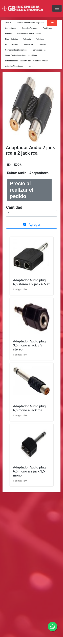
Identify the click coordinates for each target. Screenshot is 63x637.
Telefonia (27, 39)
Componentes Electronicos (16, 50)
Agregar (31, 225)
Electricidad (47, 28)
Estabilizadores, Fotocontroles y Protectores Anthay (26, 61)
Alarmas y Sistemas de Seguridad (30, 23)
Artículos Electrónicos (14, 66)
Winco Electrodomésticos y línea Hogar (21, 55)
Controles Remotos (29, 28)
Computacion (10, 28)
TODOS (8, 23)
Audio (51, 23)
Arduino (32, 66)
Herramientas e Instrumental (29, 33)
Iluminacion (28, 44)
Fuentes (8, 33)
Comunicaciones (40, 50)
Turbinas (42, 44)
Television (40, 39)
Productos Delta (11, 44)
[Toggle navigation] (57, 8)
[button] (11, 108)
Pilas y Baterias (11, 39)
